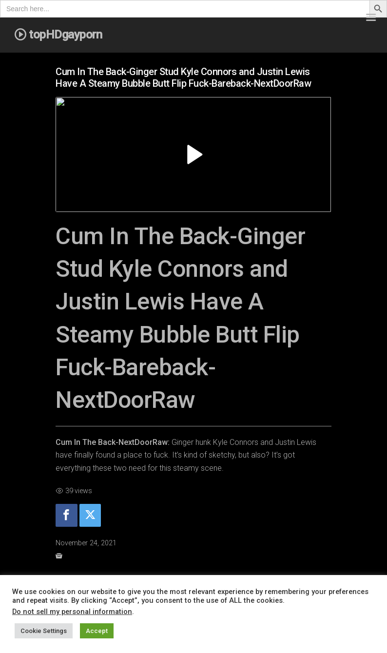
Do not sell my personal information (72, 611)
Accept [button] (97, 630)
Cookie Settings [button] (43, 630)
